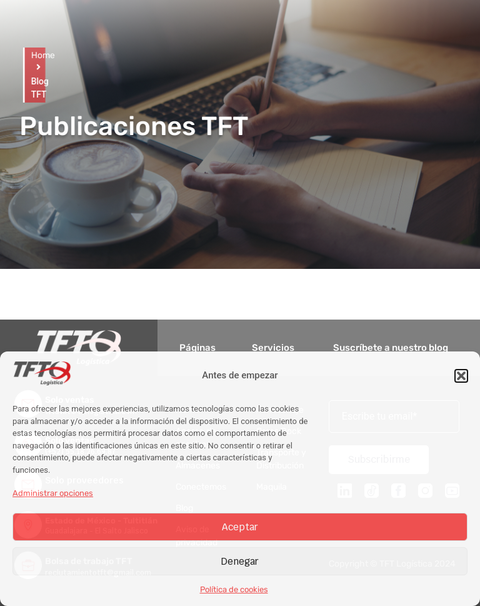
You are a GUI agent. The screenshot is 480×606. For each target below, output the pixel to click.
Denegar (240, 561)
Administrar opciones (52, 493)
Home (36, 55)
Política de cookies (234, 589)
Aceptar (240, 527)
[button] (461, 376)
